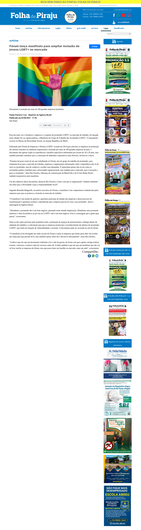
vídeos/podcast (43, 28)
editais (69, 28)
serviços (94, 28)
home (17, 28)
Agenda (117, 41)
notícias (28, 28)
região (58, 28)
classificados (119, 28)
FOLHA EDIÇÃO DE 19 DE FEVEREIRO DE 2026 (117, 251)
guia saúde (81, 28)
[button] (122, 22)
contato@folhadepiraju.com (122, 9)
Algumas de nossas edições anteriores (118, 343)
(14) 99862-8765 (93, 16)
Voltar (94, 46)
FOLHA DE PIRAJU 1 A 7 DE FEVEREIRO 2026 (117, 297)
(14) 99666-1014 (93, 14)
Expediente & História (108, 5)
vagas (105, 28)
